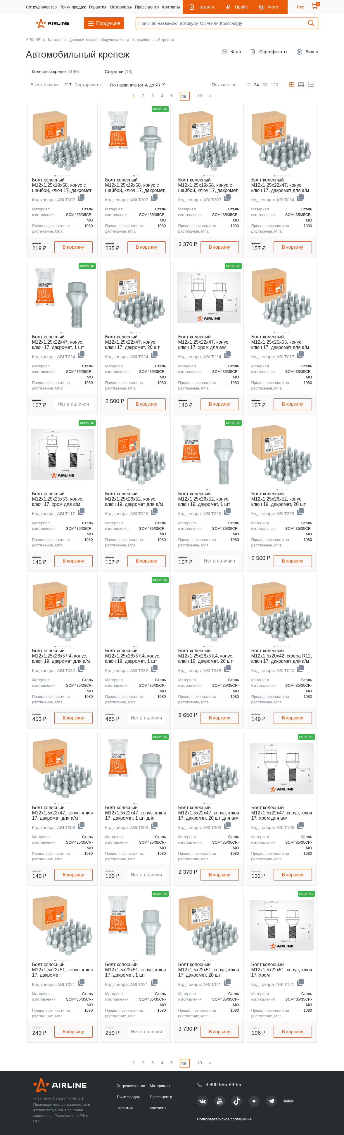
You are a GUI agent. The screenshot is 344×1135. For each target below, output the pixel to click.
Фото (273, 6)
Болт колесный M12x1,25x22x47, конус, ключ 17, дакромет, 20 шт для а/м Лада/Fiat (132, 344)
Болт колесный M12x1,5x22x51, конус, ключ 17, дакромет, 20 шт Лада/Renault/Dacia (208, 972)
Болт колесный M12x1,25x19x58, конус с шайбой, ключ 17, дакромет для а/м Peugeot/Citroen (62, 187)
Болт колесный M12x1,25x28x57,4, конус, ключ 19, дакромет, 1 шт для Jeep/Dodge (132, 658)
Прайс (241, 6)
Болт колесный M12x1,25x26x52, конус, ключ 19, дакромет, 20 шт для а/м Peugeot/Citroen (278, 501)
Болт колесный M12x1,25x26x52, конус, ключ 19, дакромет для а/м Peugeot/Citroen (134, 501)
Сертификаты (273, 51)
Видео (311, 51)
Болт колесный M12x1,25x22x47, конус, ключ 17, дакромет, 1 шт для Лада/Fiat (58, 344)
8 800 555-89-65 (223, 1084)
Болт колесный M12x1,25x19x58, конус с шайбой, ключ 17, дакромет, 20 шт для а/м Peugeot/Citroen (208, 190)
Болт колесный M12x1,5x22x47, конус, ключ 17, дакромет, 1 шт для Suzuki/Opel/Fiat (135, 815)
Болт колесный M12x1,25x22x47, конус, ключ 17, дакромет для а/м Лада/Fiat (280, 187)
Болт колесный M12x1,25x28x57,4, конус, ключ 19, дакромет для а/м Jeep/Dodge (61, 658)
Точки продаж (73, 7)
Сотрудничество (41, 7)
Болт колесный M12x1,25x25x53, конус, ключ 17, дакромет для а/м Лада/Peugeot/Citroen (280, 344)
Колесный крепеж (55, 71)
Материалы (121, 7)
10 (199, 95)
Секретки (119, 71)
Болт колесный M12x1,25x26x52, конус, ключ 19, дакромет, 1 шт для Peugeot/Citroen (204, 501)
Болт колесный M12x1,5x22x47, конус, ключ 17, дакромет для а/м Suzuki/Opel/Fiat (62, 815)
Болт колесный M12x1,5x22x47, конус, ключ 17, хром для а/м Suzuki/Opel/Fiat (281, 815)
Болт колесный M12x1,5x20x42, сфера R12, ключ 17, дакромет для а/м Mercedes (281, 658)
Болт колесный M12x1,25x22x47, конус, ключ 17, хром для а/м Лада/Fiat (204, 344)
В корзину (73, 247)
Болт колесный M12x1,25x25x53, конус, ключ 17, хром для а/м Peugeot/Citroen (58, 501)
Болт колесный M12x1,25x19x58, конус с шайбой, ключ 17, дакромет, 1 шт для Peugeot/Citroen (135, 187)
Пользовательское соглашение (224, 1119)
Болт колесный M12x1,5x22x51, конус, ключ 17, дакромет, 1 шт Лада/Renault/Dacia (135, 972)
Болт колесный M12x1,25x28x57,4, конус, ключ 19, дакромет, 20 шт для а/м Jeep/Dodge (206, 658)
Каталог (206, 6)
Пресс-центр (147, 7)
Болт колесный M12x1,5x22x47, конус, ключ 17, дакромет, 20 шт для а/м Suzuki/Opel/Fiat (208, 815)
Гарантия (98, 7)
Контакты (171, 7)
